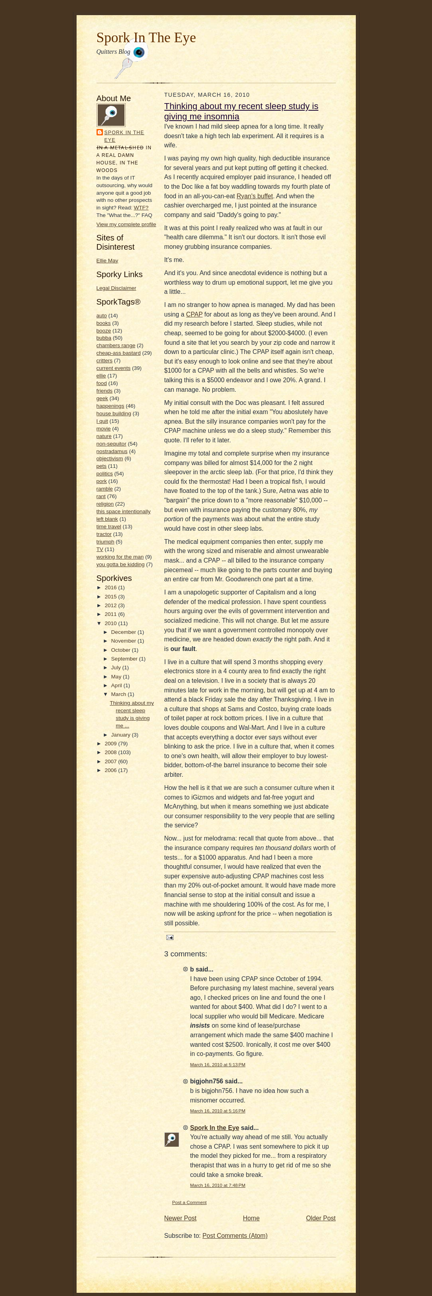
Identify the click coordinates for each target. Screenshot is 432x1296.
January (121, 735)
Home (251, 1218)
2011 (111, 614)
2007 (111, 761)
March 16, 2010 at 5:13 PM (218, 1064)
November (124, 641)
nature (104, 436)
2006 (111, 770)
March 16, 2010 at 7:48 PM (218, 1185)
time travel (109, 527)
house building (114, 413)
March (119, 694)
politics (105, 474)
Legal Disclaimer (116, 288)
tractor (104, 534)
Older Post (320, 1218)
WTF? (141, 208)
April (117, 685)
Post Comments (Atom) (235, 1235)
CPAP (194, 314)
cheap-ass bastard (119, 353)
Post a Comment (189, 1202)
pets (102, 466)
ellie (101, 376)
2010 (111, 623)
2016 (111, 587)
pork (102, 481)
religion (105, 504)
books (104, 323)
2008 (111, 752)
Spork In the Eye (124, 136)
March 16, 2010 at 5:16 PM (218, 1110)
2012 (111, 605)
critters (105, 361)
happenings (110, 406)
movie (104, 429)
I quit (102, 421)
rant (101, 496)
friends (105, 391)
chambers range (116, 345)
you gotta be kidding (121, 564)
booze (104, 331)
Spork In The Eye (146, 37)
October (121, 650)
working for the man (120, 557)
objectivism (110, 458)
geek (102, 398)
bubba (104, 338)
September (125, 659)
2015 (111, 597)
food (102, 383)
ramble (105, 489)
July (116, 667)
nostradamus (112, 451)
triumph (105, 542)
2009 (111, 744)
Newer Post (180, 1218)
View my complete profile (126, 224)
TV (100, 549)
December (124, 632)
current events (114, 368)
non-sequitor (111, 444)
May (117, 677)
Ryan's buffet (255, 196)
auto (102, 316)
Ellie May (107, 261)
